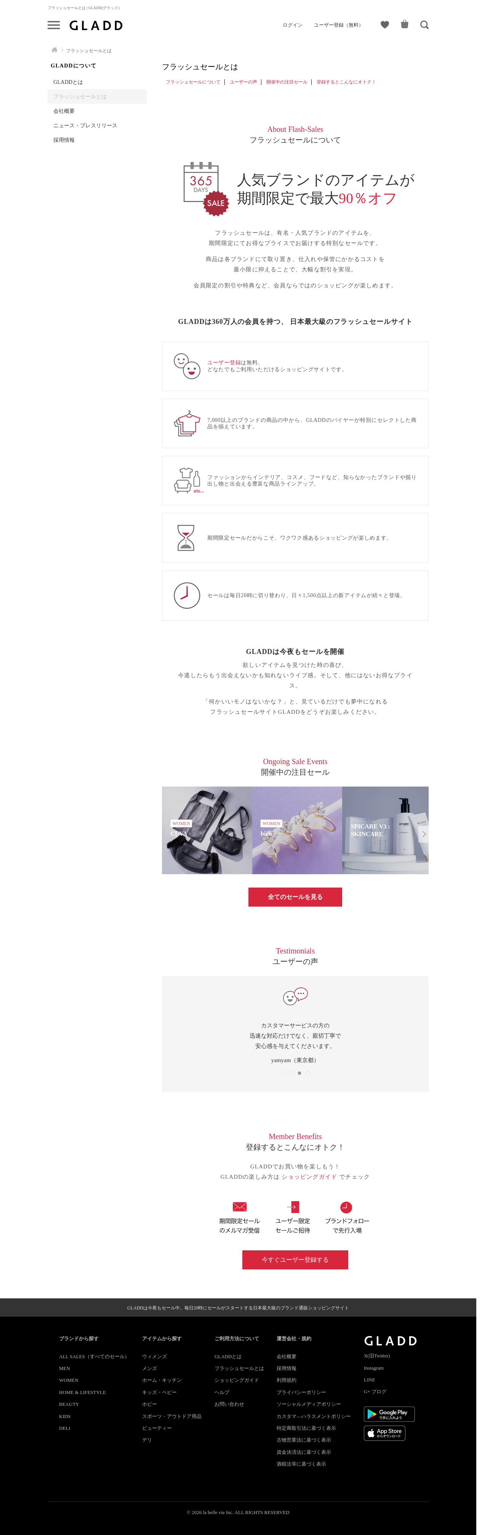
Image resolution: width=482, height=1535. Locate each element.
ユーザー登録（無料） (339, 25)
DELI (64, 1428)
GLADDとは (68, 82)
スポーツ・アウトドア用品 (172, 1416)
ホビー (149, 1404)
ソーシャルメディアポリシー (309, 1404)
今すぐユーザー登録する (295, 1259)
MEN (64, 1368)
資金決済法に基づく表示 (304, 1452)
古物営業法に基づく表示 (304, 1440)
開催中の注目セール (286, 82)
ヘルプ (222, 1392)
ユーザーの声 (243, 82)
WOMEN (68, 1380)
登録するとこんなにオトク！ (346, 82)
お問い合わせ (229, 1404)
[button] (423, 834)
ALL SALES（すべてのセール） (94, 1356)
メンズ (149, 1368)
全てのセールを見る (295, 897)
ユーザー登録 (224, 362)
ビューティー (157, 1428)
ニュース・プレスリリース (85, 125)
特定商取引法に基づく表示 (306, 1428)
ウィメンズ (154, 1356)
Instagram (374, 1368)
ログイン (293, 25)
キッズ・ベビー (159, 1392)
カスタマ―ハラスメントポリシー (314, 1416)
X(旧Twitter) (377, 1356)
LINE (369, 1380)
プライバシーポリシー (301, 1392)
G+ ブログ (375, 1391)
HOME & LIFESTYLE (82, 1392)
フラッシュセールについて (193, 82)
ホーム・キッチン (162, 1380)
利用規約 (286, 1380)
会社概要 (64, 111)
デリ (147, 1440)
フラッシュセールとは (80, 96)
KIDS (64, 1416)
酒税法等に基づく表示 (301, 1464)
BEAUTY (69, 1404)
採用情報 (64, 140)
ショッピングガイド (310, 1177)
